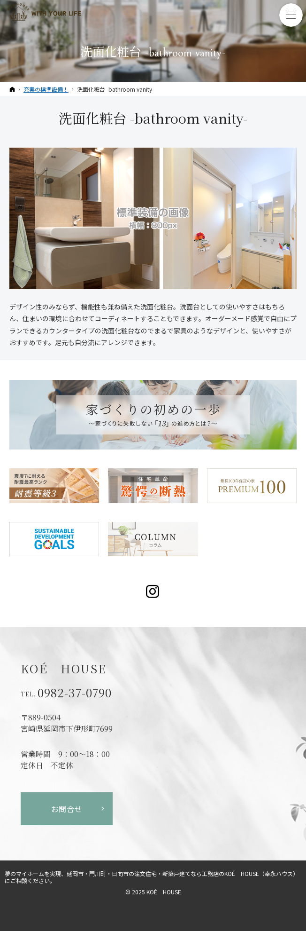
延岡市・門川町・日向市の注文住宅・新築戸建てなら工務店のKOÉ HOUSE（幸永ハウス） (182, 873)
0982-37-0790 (75, 693)
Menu (291, 15)
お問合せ (67, 808)
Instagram (153, 591)
